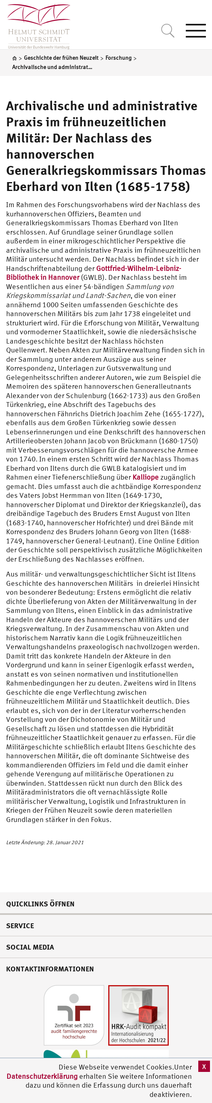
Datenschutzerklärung (42, 1076)
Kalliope (145, 477)
